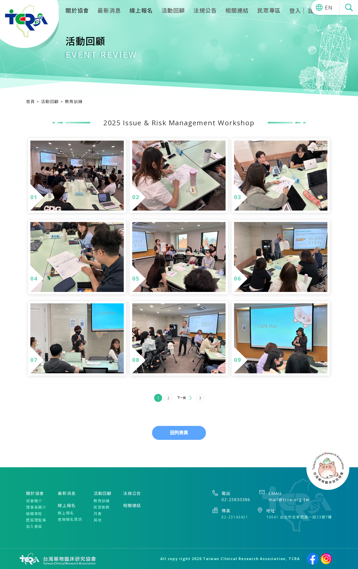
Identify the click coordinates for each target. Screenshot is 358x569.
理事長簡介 (36, 507)
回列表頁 (179, 433)
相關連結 (237, 10)
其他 (98, 520)
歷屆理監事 (36, 520)
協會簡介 (34, 500)
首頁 (31, 101)
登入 (295, 11)
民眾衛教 (102, 507)
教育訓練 (102, 500)
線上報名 (66, 513)
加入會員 (34, 526)
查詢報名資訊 (70, 519)
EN (329, 7)
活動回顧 (173, 10)
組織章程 (34, 513)
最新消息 (109, 10)
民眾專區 (269, 10)
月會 (98, 513)
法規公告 (205, 10)
